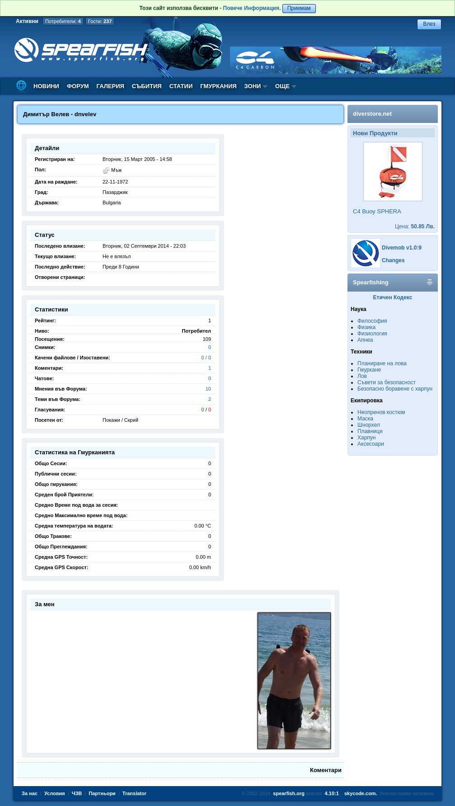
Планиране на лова (382, 363)
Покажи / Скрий (120, 420)
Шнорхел (368, 425)
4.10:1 (332, 793)
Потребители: (63, 21)
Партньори (102, 793)
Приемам (299, 8)
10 (208, 388)
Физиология (372, 333)
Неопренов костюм (381, 412)
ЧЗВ (77, 793)
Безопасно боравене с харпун (394, 389)
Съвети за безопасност (386, 382)
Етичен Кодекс (393, 297)
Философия (372, 321)
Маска (365, 418)
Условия (54, 793)
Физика (366, 327)
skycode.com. (360, 793)
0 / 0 (206, 357)
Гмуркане (369, 370)
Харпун (366, 437)
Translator (134, 793)
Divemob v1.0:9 (402, 248)
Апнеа (365, 340)
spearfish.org (289, 793)
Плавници (370, 431)
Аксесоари (370, 444)
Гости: (100, 21)
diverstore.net (372, 113)
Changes (393, 260)
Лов (362, 376)
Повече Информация (251, 8)
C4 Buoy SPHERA (377, 211)
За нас (30, 793)
